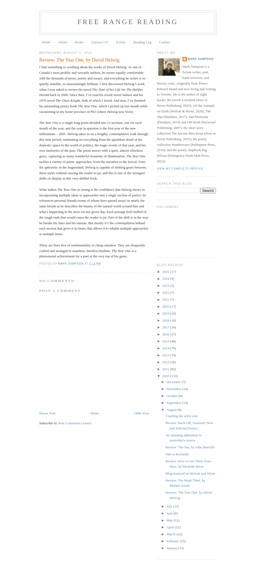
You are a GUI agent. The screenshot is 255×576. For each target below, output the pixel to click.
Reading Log (143, 42)
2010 (166, 376)
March (171, 534)
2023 (166, 286)
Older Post (141, 413)
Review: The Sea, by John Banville (190, 447)
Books (79, 42)
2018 (166, 320)
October (172, 396)
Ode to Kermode (177, 454)
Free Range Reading (127, 22)
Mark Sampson (201, 59)
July (169, 506)
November (174, 389)
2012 (166, 362)
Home (46, 42)
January (172, 548)
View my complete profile (180, 168)
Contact (164, 42)
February (173, 541)
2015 (166, 341)
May (170, 520)
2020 (166, 306)
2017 (166, 327)
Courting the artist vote (182, 416)
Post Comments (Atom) (75, 423)
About (62, 42)
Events (120, 42)
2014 (166, 348)
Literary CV (100, 42)
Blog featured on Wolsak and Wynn (190, 473)
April (170, 527)
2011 (166, 369)
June (170, 513)
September (174, 403)
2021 (166, 299)
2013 (166, 355)
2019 (166, 313)
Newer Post (47, 413)
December (174, 382)
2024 (166, 279)
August (171, 410)
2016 (166, 334)
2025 (166, 272)
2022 (166, 293)
